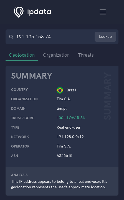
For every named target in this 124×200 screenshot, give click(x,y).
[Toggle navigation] (102, 12)
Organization (56, 55)
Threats (86, 55)
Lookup (105, 36)
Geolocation (22, 55)
